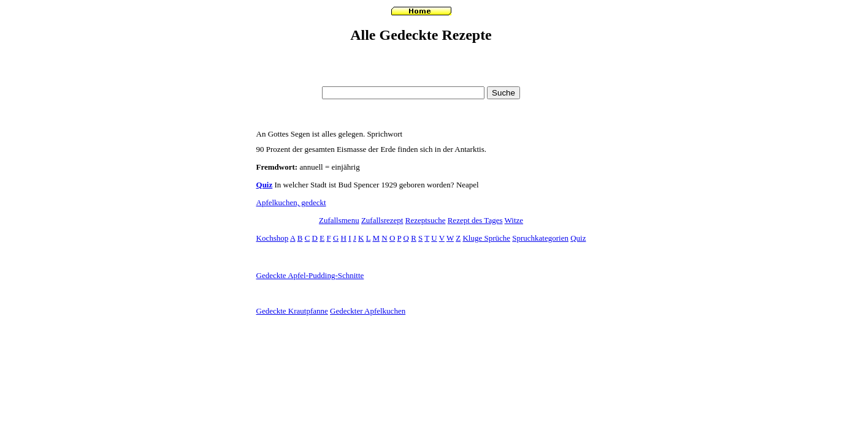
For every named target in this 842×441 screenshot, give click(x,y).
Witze (514, 220)
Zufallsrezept (382, 220)
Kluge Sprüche (486, 238)
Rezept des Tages (475, 220)
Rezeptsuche (425, 220)
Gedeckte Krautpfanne (292, 310)
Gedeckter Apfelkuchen (367, 310)
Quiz (264, 184)
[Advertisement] (421, 78)
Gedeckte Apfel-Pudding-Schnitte (310, 275)
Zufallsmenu (339, 220)
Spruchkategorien (540, 238)
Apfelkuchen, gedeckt (291, 202)
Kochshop (272, 238)
